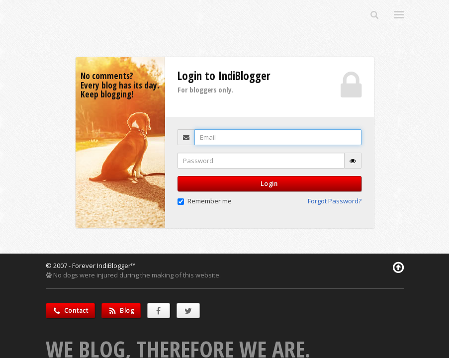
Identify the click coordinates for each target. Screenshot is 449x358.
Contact (70, 310)
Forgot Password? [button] (334, 200)
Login (269, 183)
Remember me (205, 200)
